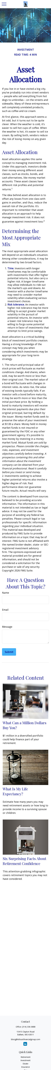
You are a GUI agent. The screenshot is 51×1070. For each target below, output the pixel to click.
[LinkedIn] (25, 1044)
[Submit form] (9, 652)
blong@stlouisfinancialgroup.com (25, 1039)
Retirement (25, 1057)
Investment (25, 1060)
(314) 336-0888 (28, 1026)
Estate (25, 1063)
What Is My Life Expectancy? (15, 791)
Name (5, 592)
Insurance (25, 1067)
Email (5, 609)
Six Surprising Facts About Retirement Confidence (24, 861)
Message (7, 626)
